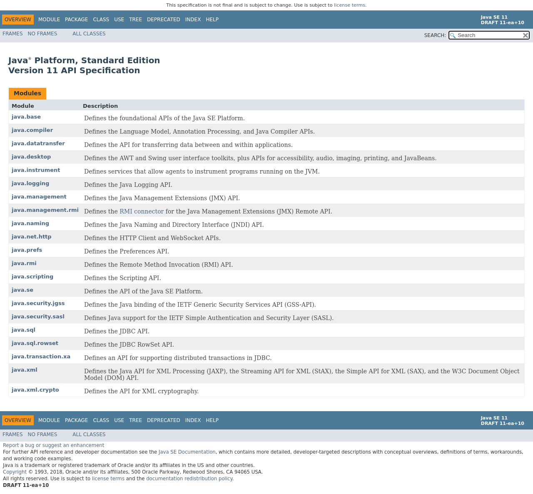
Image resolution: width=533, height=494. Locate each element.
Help (212, 19)
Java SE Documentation (187, 452)
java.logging (30, 183)
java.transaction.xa (41, 356)
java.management (39, 197)
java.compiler (32, 130)
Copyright (15, 472)
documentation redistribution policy (189, 479)
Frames (12, 34)
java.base (26, 117)
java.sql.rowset (35, 343)
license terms (349, 5)
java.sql (23, 330)
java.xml (24, 370)
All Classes (88, 34)
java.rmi (24, 263)
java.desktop (31, 157)
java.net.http (32, 236)
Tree (135, 19)
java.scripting (32, 276)
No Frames (42, 34)
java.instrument (36, 170)
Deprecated (163, 19)
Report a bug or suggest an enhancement (53, 445)
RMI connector (142, 211)
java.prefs (27, 250)
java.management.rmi (45, 210)
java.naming (30, 223)
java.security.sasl (38, 316)
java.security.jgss (38, 303)
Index (193, 19)
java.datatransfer (38, 143)
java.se (22, 290)
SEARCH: (435, 35)
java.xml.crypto (35, 390)
